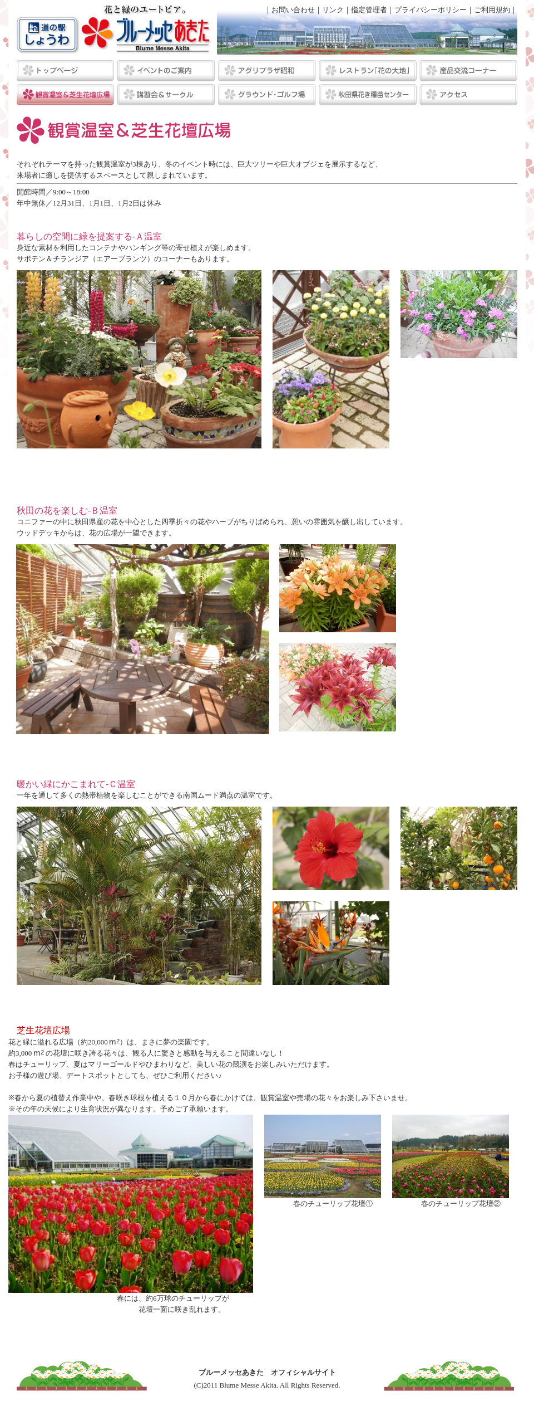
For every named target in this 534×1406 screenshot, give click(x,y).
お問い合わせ (293, 10)
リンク (333, 10)
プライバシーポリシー (430, 10)
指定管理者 (369, 10)
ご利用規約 (492, 10)
